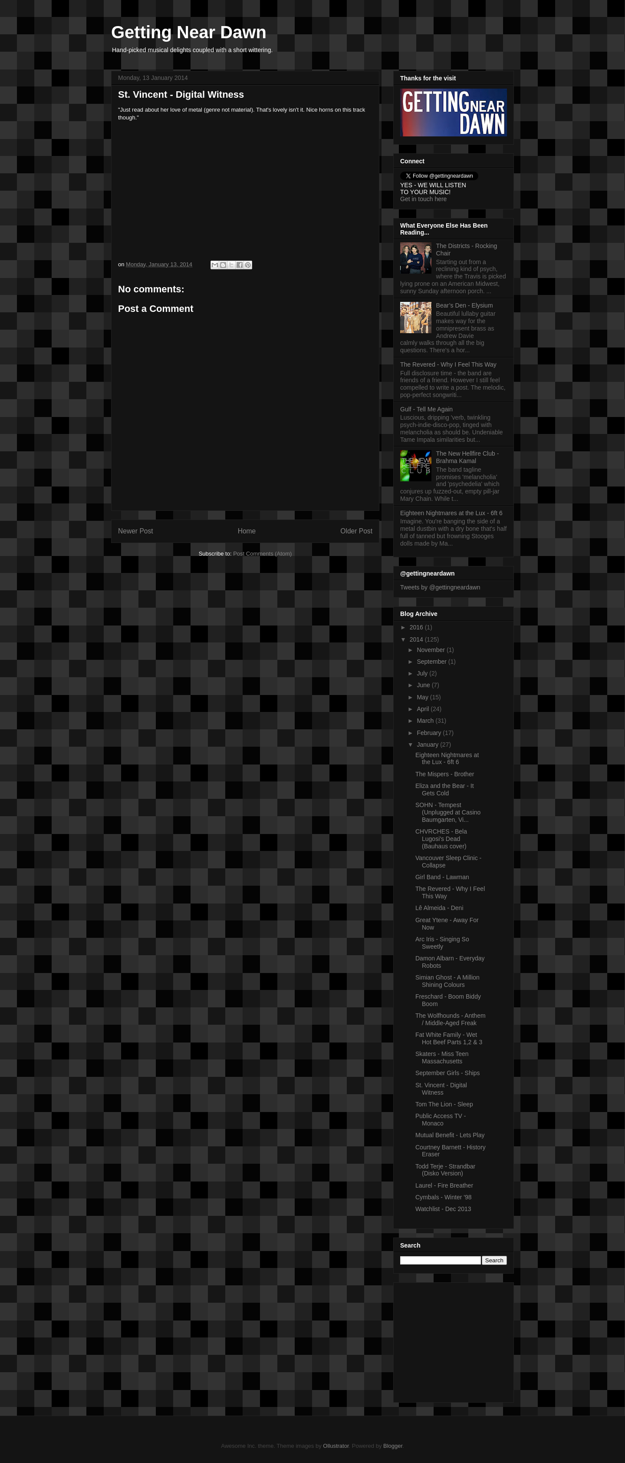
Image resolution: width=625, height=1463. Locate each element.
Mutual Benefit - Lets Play (450, 1135)
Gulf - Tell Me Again (426, 409)
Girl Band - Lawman (442, 877)
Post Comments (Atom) (262, 553)
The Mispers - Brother (444, 774)
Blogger (392, 1446)
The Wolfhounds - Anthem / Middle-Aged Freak (450, 1019)
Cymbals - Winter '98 (443, 1197)
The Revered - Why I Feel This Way (448, 364)
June (424, 685)
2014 (417, 639)
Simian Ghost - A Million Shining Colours (447, 981)
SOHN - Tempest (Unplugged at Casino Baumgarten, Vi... (447, 812)
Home (247, 531)
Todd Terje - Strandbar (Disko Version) (445, 1170)
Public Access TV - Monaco (440, 1119)
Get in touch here (423, 198)
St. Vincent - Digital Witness (441, 1089)
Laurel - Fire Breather (444, 1185)
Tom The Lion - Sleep (444, 1104)
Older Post (356, 531)
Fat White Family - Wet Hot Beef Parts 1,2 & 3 (448, 1038)
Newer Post (135, 531)
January (428, 744)
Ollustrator (336, 1446)
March (426, 720)
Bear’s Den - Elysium (464, 305)
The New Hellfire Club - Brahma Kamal (467, 457)
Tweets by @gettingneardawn (440, 587)
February (430, 732)
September (432, 661)
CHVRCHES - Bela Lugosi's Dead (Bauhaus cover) (441, 839)
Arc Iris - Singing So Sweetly (442, 943)
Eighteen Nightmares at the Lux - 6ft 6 (451, 513)
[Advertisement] (454, 1340)
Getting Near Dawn (188, 32)
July (423, 673)
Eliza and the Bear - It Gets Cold (444, 789)
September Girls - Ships (447, 1072)
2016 (417, 627)
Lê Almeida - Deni (439, 907)
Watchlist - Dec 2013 (443, 1208)
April (424, 708)
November (431, 649)
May (423, 697)
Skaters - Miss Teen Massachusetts (442, 1057)
